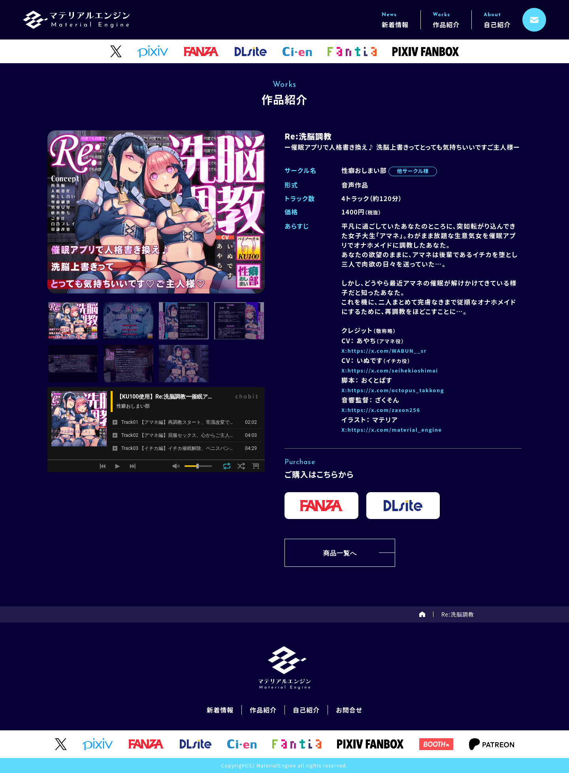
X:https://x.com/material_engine (391, 429)
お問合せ (349, 710)
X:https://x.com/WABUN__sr (384, 350)
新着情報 (395, 19)
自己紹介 (497, 19)
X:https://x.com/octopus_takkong (392, 390)
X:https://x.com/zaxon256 (380, 410)
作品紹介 (446, 19)
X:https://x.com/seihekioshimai (389, 370)
